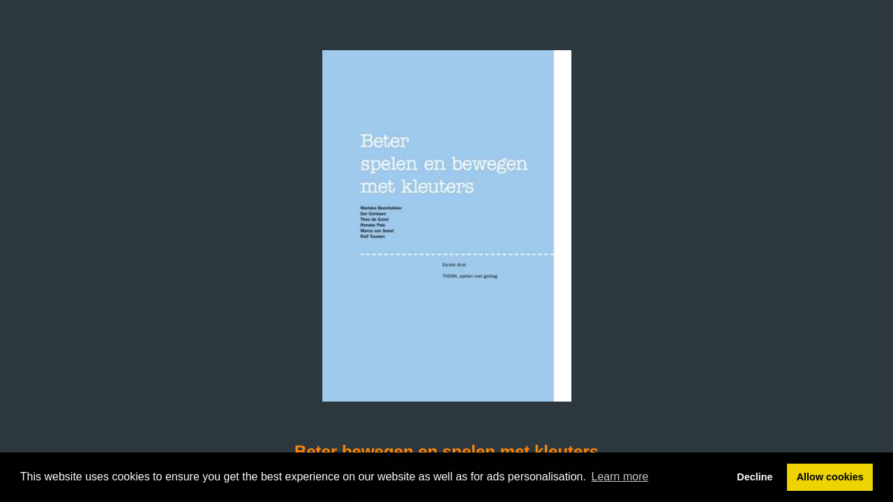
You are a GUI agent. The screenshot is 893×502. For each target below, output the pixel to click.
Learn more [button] (620, 476)
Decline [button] (754, 476)
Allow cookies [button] (830, 476)
